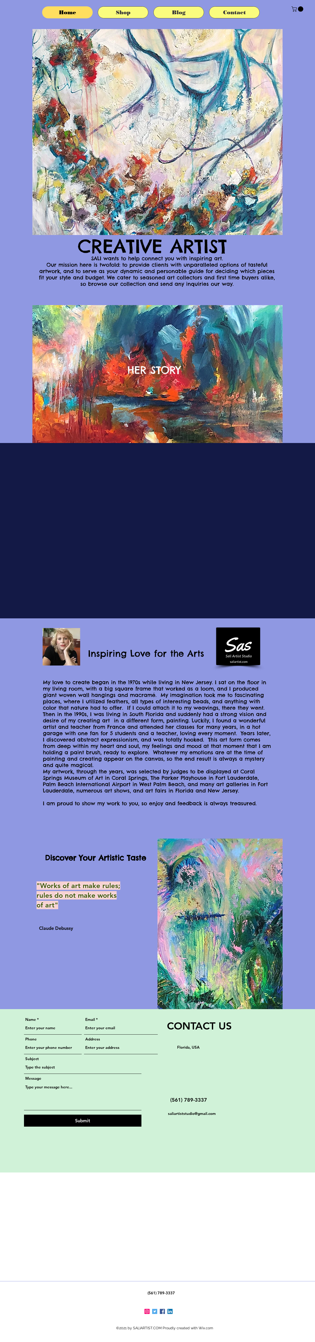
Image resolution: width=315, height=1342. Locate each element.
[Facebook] (162, 1311)
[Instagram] (147, 1311)
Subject (32, 1059)
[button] (298, 9)
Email (90, 1019)
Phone (31, 1039)
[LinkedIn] (170, 1311)
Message (33, 1078)
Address (92, 1039)
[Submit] (82, 1121)
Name (30, 1019)
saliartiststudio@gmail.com (192, 1113)
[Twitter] (154, 1311)
